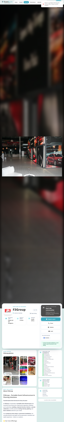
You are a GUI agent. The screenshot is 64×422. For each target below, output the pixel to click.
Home (16, 2)
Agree (22, 418)
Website (51, 327)
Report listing (33, 313)
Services (26, 2)
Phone (50, 323)
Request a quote (50, 319)
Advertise (40, 2)
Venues (21, 2)
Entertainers (33, 2)
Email (50, 331)
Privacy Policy (13, 416)
